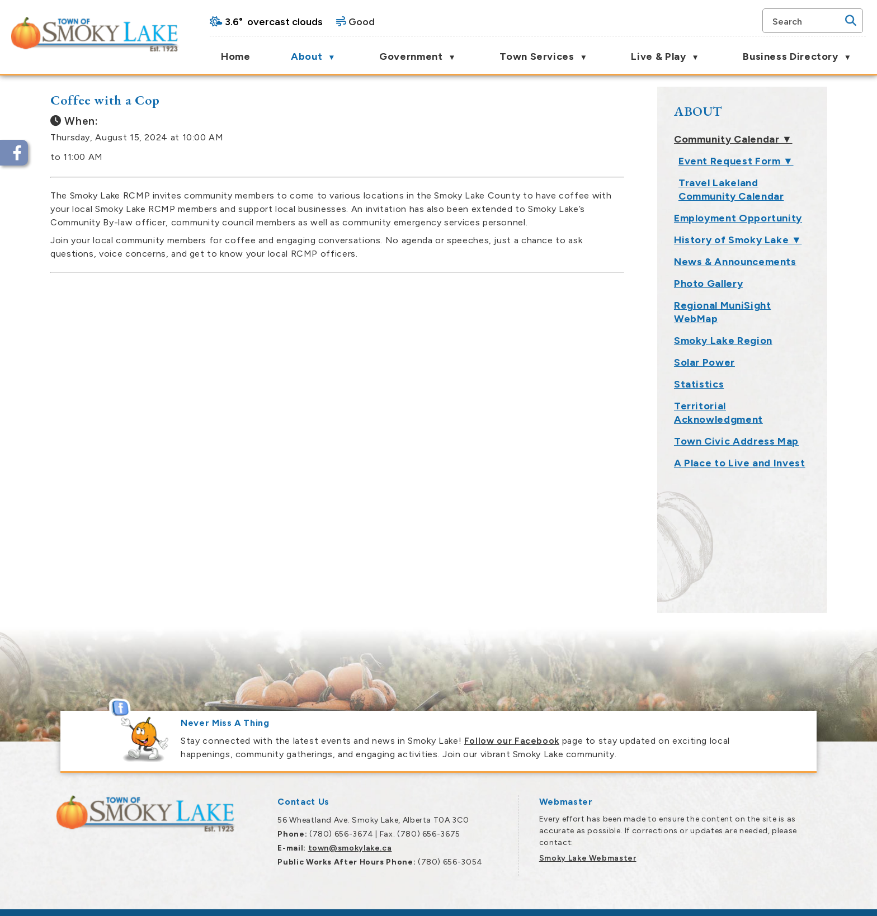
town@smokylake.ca (350, 821)
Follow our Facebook (511, 714)
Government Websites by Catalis (797, 900)
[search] (807, 21)
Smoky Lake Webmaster (587, 831)
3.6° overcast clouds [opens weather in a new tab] (274, 22)
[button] (850, 20)
